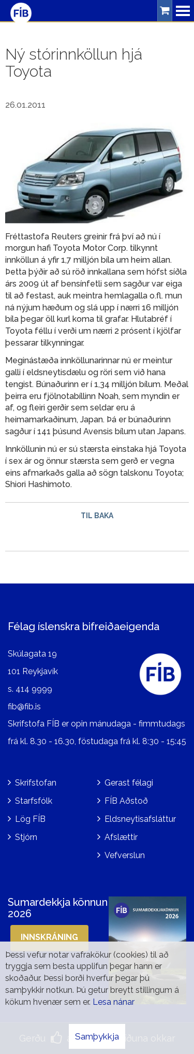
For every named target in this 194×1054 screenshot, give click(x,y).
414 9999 (34, 689)
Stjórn (26, 837)
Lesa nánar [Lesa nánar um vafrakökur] (114, 1002)
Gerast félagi (129, 783)
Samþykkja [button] (97, 1036)
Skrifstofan (35, 783)
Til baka (97, 515)
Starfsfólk (33, 801)
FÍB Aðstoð (126, 801)
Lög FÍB (30, 819)
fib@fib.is (24, 706)
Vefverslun (125, 855)
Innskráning (49, 937)
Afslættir (121, 837)
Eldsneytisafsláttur (140, 819)
